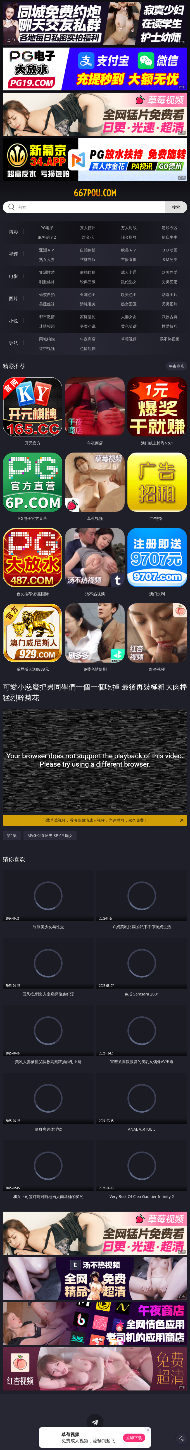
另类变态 (169, 281)
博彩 (13, 232)
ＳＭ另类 (169, 259)
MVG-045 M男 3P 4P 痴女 (50, 835)
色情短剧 (88, 348)
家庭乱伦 (88, 316)
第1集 (12, 835)
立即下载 (134, 1437)
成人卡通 (129, 272)
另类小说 (88, 326)
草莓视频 (129, 339)
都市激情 (47, 316)
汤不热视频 (169, 339)
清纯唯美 (88, 304)
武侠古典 (169, 316)
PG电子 (47, 227)
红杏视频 (47, 348)
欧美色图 (129, 294)
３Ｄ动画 (169, 250)
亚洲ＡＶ (47, 250)
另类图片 (169, 304)
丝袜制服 (88, 259)
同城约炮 (47, 339)
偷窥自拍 (47, 294)
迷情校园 (47, 326)
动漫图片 (169, 294)
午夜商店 (88, 339)
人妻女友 (129, 316)
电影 (13, 276)
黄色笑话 (129, 326)
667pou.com (95, 193)
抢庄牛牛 (169, 237)
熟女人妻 (47, 259)
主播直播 (129, 259)
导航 (13, 343)
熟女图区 (129, 304)
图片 (13, 298)
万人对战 (129, 227)
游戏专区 (169, 227)
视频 (13, 254)
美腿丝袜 (47, 304)
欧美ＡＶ (129, 250)
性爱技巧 (169, 326)
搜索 (176, 207)
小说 (13, 321)
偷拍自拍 (88, 272)
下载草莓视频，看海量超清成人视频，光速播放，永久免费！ (113, 820)
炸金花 (88, 237)
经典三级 (88, 281)
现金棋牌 (129, 237)
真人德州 (88, 227)
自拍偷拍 (88, 250)
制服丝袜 (47, 281)
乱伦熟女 (129, 281)
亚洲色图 (88, 294)
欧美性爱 (169, 272)
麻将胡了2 (47, 237)
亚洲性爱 (47, 272)
